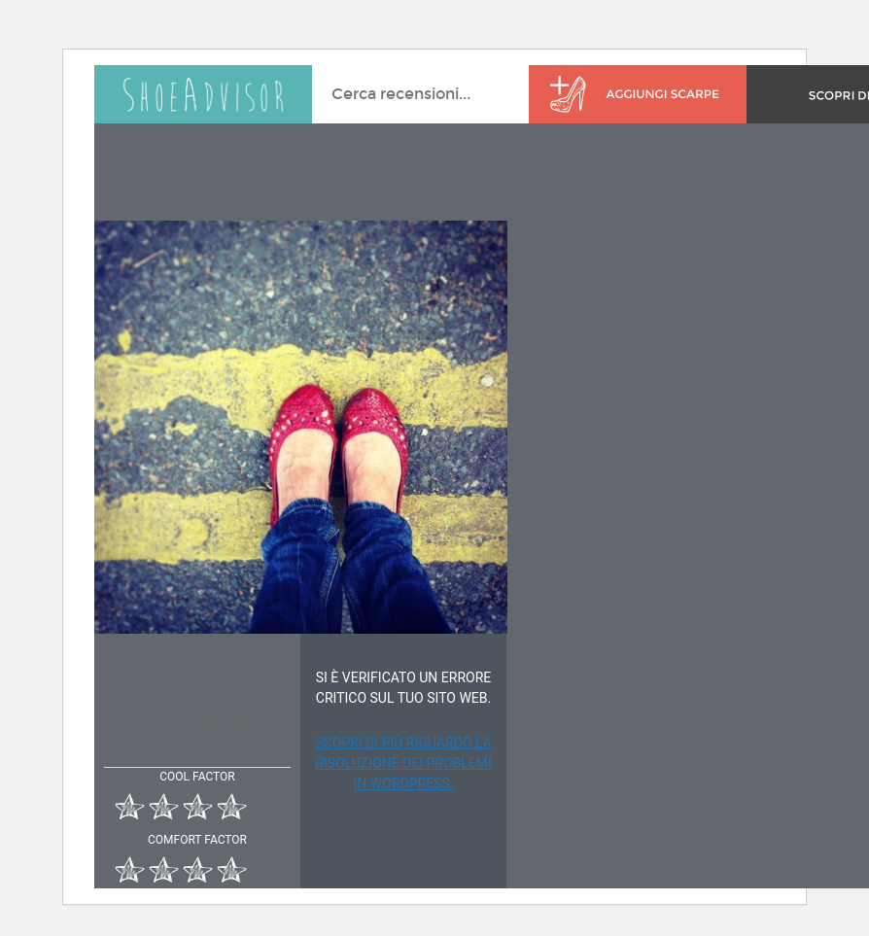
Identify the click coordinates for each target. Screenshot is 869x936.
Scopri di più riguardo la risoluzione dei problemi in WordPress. (403, 763)
